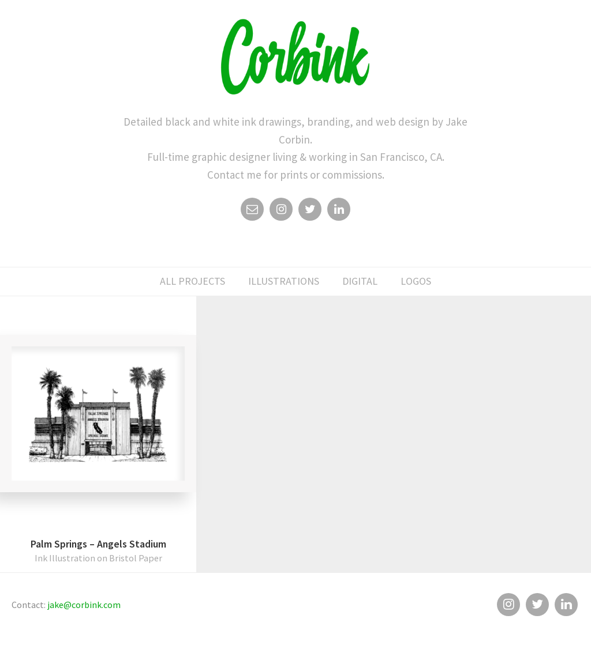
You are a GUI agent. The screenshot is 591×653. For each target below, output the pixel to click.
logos (416, 281)
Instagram (281, 212)
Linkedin (338, 212)
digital (359, 281)
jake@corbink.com (84, 604)
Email (252, 212)
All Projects (192, 281)
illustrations (283, 281)
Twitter (309, 212)
